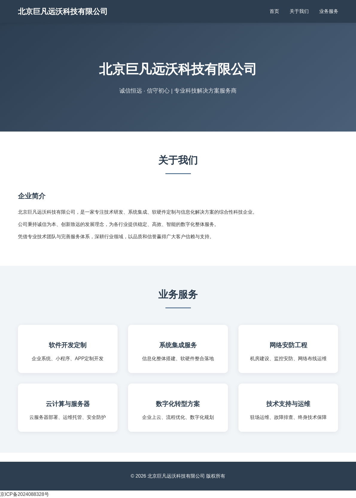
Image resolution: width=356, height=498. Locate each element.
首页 (274, 11)
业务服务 (328, 11)
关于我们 (299, 11)
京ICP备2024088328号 (24, 494)
